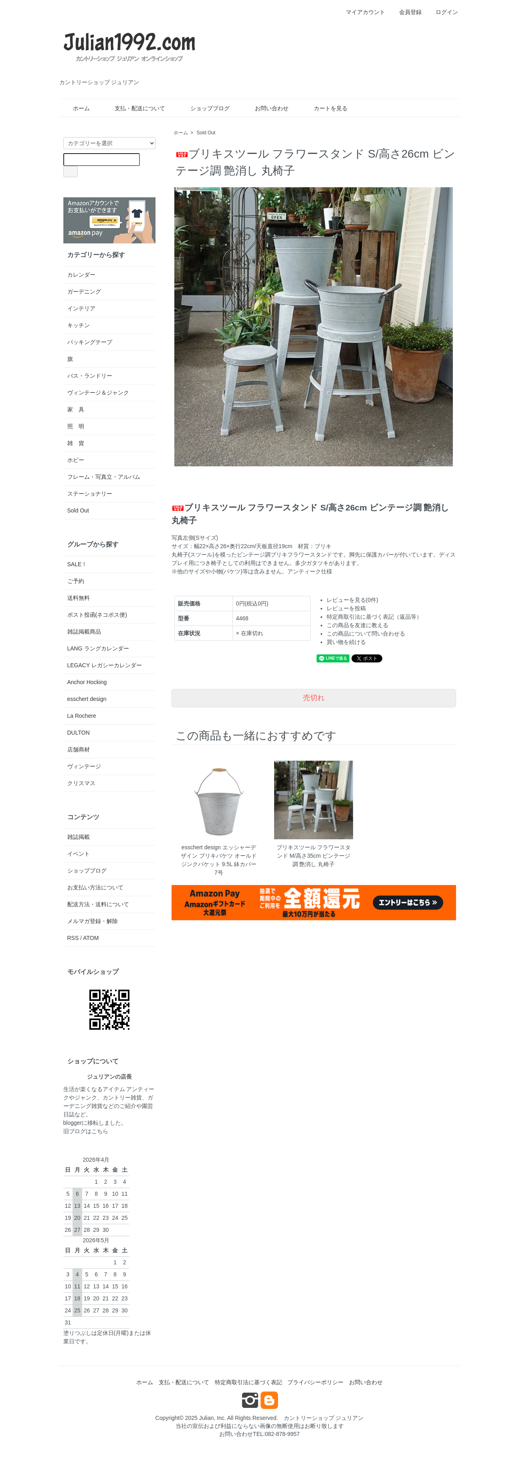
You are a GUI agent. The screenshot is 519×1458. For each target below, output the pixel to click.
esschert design (87, 699)
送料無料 (78, 598)
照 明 (75, 426)
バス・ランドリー (89, 376)
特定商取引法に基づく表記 (248, 1382)
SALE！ (77, 564)
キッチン (78, 325)
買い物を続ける (346, 642)
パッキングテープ (89, 342)
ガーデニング (84, 291)
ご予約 (75, 581)
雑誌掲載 (78, 837)
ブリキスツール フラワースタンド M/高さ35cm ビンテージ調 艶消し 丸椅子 (314, 855)
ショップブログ (204, 108)
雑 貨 (75, 443)
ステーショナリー (89, 493)
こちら (99, 1131)
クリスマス (81, 783)
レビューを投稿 (346, 608)
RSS (73, 938)
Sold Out (206, 133)
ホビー (75, 460)
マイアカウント (361, 12)
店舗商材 (78, 749)
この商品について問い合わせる (366, 633)
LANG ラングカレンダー (98, 648)
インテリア (81, 308)
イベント (78, 853)
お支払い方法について (95, 887)
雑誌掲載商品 (84, 631)
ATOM (91, 938)
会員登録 (406, 12)
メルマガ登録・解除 (92, 921)
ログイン (442, 12)
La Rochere (81, 716)
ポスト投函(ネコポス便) (97, 615)
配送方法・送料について (98, 904)
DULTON (78, 732)
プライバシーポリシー (315, 1382)
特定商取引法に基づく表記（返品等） (374, 617)
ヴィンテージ (84, 766)
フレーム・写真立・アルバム (103, 477)
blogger (72, 1123)
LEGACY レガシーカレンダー (104, 665)
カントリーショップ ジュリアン (324, 1418)
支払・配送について (134, 108)
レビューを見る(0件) (352, 600)
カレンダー (81, 274)
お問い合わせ (266, 108)
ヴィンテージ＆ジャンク (98, 392)
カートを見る (324, 108)
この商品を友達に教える (357, 625)
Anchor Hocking (87, 682)
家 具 (75, 409)
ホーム (75, 108)
